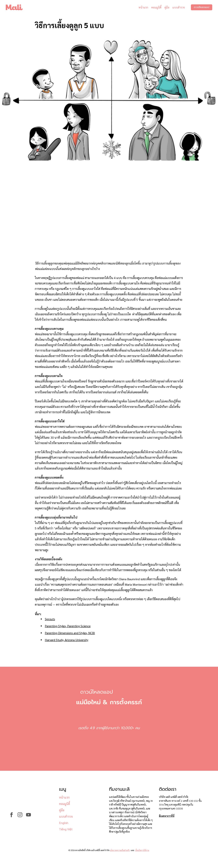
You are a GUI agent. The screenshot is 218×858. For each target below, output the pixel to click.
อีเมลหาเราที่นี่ (166, 815)
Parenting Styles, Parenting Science (68, 626)
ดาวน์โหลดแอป (201, 7)
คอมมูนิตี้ (156, 7)
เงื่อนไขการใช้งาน (142, 850)
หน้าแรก (143, 7)
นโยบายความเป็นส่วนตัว (120, 850)
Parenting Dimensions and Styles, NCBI (70, 633)
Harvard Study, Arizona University (66, 640)
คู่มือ (166, 7)
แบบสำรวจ (178, 7)
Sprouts (50, 619)
